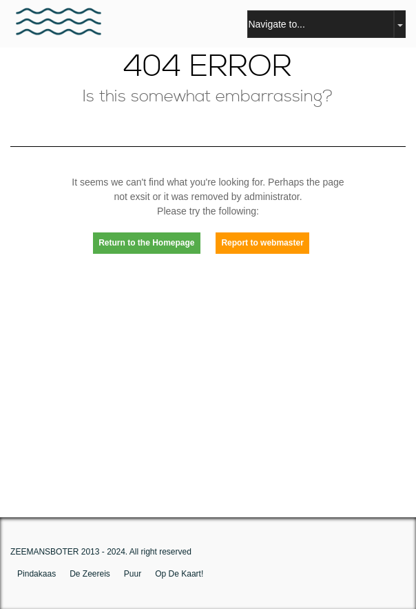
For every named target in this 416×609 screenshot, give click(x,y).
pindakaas (36, 574)
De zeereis (90, 574)
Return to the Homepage (146, 243)
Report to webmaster (262, 243)
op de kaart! (179, 574)
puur (132, 574)
